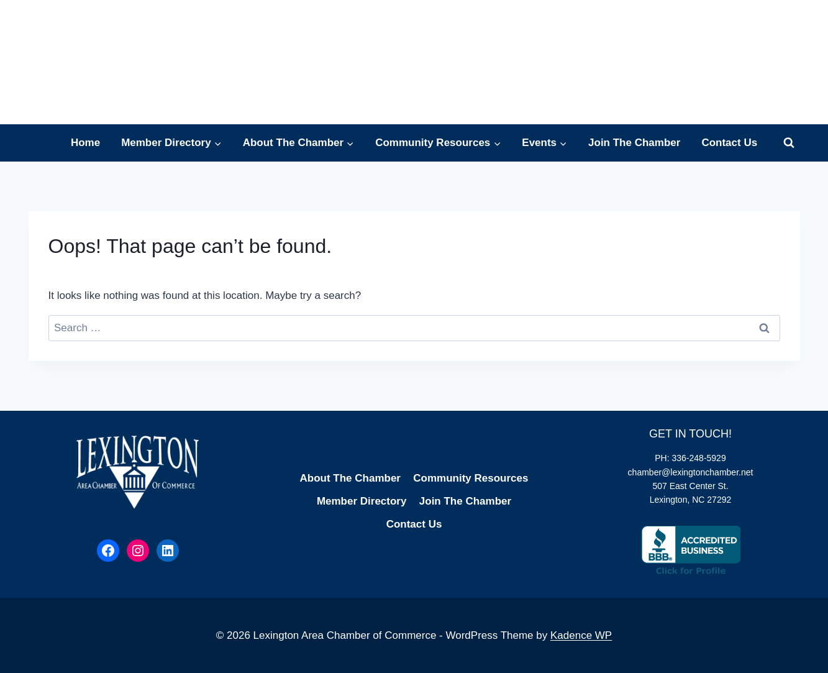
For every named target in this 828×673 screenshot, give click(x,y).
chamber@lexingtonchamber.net (690, 472)
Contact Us (729, 143)
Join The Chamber (634, 143)
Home (85, 143)
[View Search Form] (789, 143)
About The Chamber (350, 478)
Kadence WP (581, 635)
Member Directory (362, 501)
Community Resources (470, 478)
